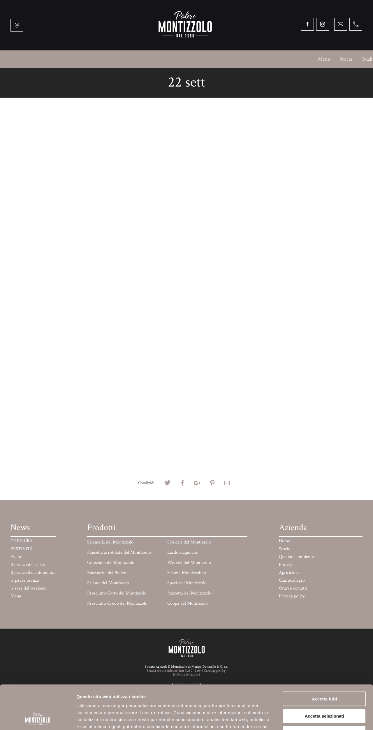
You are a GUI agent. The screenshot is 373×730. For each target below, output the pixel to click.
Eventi (16, 557)
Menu (24, 59)
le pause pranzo (24, 580)
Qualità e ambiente (80, 59)
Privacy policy (292, 596)
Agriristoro (146, 59)
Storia (45, 59)
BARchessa (216, 59)
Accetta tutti (324, 657)
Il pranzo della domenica (33, 572)
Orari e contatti (339, 59)
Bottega (117, 59)
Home (284, 541)
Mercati (245, 59)
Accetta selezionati (324, 674)
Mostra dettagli (305, 718)
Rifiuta (324, 691)
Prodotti (272, 59)
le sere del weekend (28, 588)
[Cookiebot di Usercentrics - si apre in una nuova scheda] (37, 718)
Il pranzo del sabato (28, 565)
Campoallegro (182, 59)
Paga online (302, 59)
